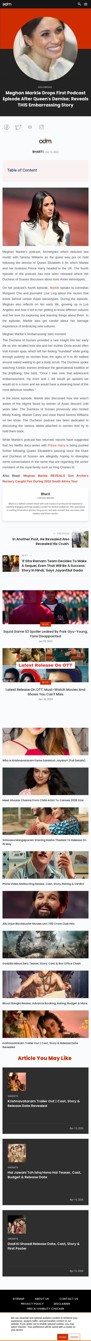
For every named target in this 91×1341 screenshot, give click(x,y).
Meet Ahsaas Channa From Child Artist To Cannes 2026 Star (43, 808)
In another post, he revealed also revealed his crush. (40, 541)
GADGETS (13, 1106)
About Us (42, 1307)
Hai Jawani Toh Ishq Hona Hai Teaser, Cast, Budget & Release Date (44, 1184)
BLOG (45, 628)
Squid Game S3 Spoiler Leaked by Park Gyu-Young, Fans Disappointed (45, 638)
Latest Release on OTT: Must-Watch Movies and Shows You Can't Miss (45, 700)
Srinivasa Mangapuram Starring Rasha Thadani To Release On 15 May (44, 850)
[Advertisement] (12, 29)
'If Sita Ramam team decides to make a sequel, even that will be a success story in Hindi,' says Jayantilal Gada (54, 566)
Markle (54, 287)
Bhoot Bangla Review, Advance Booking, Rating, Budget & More (44, 1011)
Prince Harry (56, 445)
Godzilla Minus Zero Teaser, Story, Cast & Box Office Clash (41, 972)
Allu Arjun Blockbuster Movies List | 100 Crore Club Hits (38, 932)
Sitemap (18, 1307)
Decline (74, 1337)
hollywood (45, 87)
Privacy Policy (32, 1312)
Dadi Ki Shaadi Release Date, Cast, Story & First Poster (44, 1256)
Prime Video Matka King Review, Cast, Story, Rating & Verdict (43, 892)
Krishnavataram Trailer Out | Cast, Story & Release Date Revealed (40, 1053)
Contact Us (69, 1307)
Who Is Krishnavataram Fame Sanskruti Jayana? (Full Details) (44, 769)
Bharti (38, 151)
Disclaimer (62, 1312)
